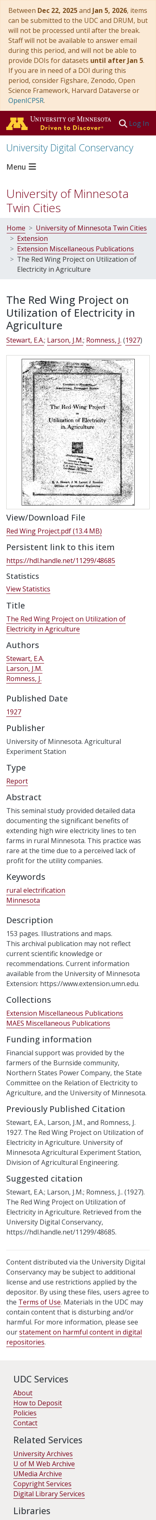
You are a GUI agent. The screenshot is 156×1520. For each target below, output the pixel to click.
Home (16, 228)
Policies (25, 1412)
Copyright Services (42, 1483)
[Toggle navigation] (22, 166)
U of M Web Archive (44, 1463)
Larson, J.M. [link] (65, 340)
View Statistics (28, 588)
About (22, 1392)
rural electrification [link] (35, 890)
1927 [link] (132, 340)
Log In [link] (139, 123)
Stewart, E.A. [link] (25, 340)
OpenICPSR (26, 100)
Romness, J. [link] (103, 340)
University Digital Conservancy (70, 147)
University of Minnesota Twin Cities (67, 200)
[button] (123, 123)
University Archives (43, 1453)
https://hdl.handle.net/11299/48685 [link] (60, 560)
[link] (54, 531)
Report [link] (17, 781)
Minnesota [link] (23, 900)
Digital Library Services (49, 1493)
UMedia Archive (37, 1473)
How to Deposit (37, 1402)
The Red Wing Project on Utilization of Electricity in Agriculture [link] (66, 624)
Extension (32, 238)
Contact (25, 1422)
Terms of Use (39, 1302)
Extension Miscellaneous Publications (75, 248)
